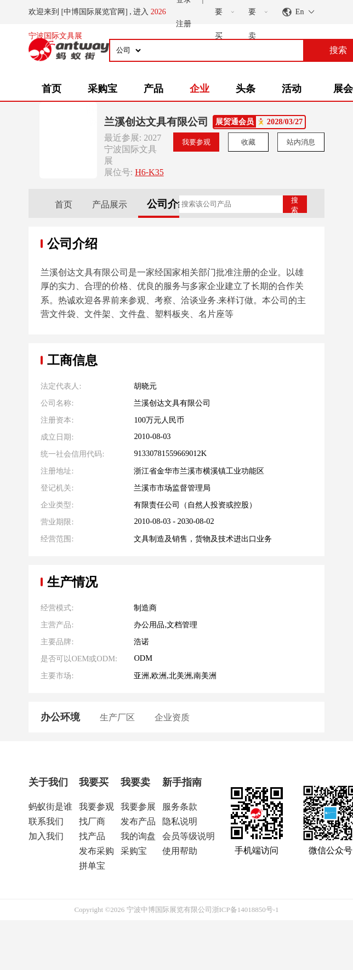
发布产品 (138, 821)
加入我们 (46, 836)
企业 (199, 88)
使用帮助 (179, 851)
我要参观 (196, 142)
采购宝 (102, 88)
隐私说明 (179, 821)
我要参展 (138, 806)
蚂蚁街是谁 (50, 806)
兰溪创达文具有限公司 (156, 122)
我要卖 (135, 782)
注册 (183, 24)
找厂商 (92, 821)
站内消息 (301, 142)
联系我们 (46, 821)
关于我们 (48, 782)
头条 (245, 88)
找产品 (92, 836)
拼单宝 (92, 865)
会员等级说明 (188, 836)
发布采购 (96, 851)
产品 (153, 88)
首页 (51, 88)
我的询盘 (138, 836)
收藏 (248, 142)
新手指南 (182, 782)
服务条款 (179, 806)
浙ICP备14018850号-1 (245, 909)
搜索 (294, 204)
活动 (291, 88)
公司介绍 (168, 204)
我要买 (94, 782)
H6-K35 (149, 172)
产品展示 (109, 204)
